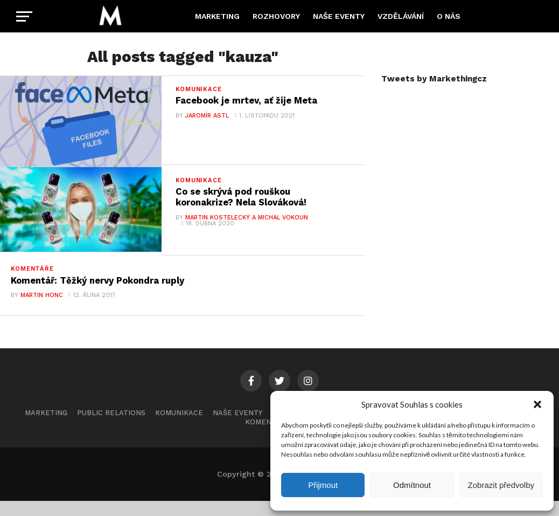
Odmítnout (412, 485)
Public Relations (111, 428)
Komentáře (267, 438)
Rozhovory (276, 16)
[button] (537, 404)
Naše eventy (339, 16)
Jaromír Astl (207, 116)
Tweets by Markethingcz (434, 79)
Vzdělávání (401, 16)
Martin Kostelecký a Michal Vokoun (246, 225)
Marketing (217, 16)
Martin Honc (41, 310)
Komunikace (179, 428)
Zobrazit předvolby (501, 485)
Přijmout (323, 485)
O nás (448, 16)
